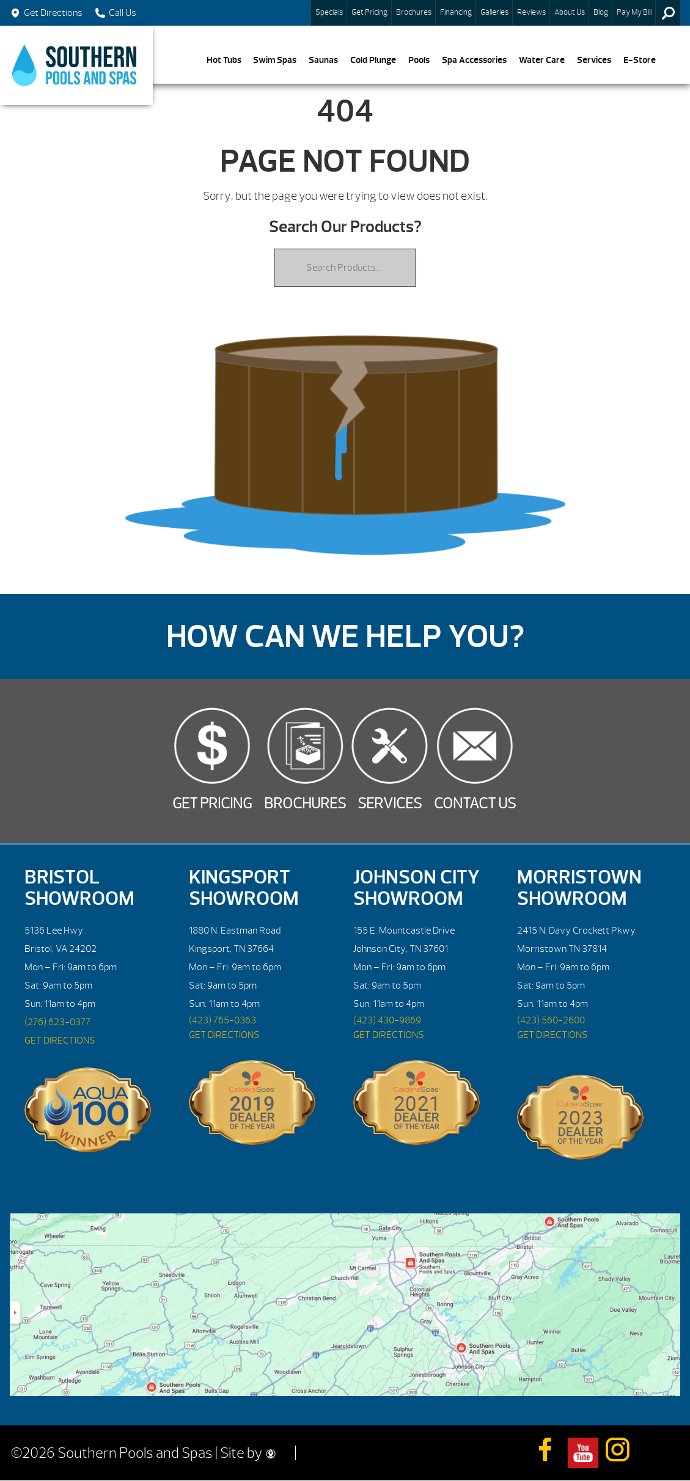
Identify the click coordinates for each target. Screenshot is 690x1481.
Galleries (494, 12)
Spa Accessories (474, 60)
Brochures (413, 12)
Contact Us (475, 803)
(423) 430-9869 (387, 1020)
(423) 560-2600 (551, 1020)
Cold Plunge (373, 60)
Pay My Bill (634, 12)
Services (594, 60)
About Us (569, 12)
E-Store (639, 60)
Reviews (531, 12)
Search (668, 13)
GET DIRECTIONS (59, 1040)
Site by (248, 1453)
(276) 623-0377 (57, 1022)
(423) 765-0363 (222, 1020)
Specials (329, 12)
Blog (600, 12)
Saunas (323, 60)
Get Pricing (369, 12)
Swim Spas (274, 60)
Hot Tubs (224, 60)
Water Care (542, 60)
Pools (419, 60)
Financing (456, 12)
